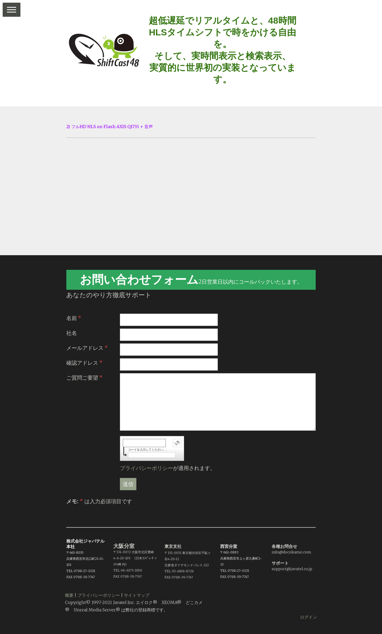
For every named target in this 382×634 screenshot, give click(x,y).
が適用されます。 (167, 468)
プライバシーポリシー (146, 468)
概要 (69, 595)
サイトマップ (136, 595)
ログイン (308, 617)
